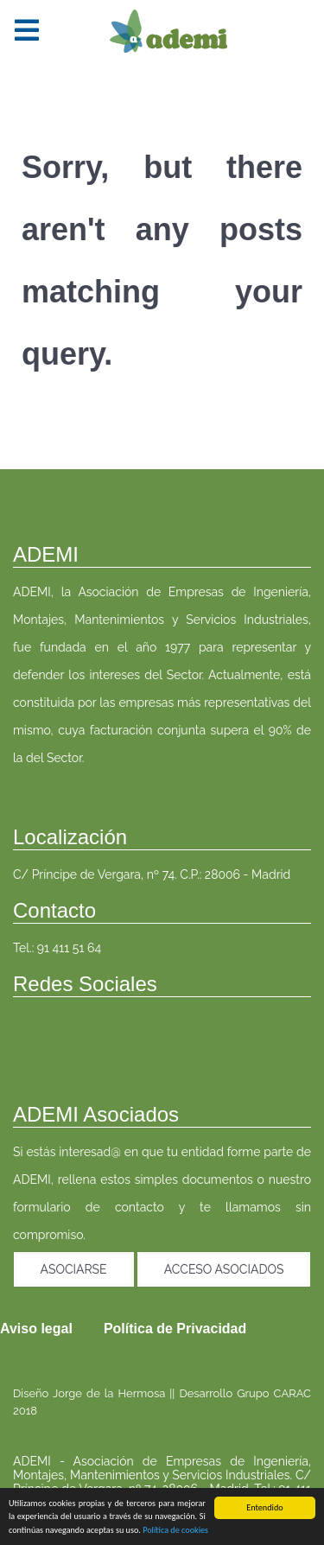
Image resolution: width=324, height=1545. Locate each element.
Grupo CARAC (274, 1393)
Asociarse (74, 1269)
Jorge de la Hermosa (109, 1393)
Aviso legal (36, 1328)
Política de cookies (175, 1530)
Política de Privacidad (175, 1328)
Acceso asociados (224, 1269)
